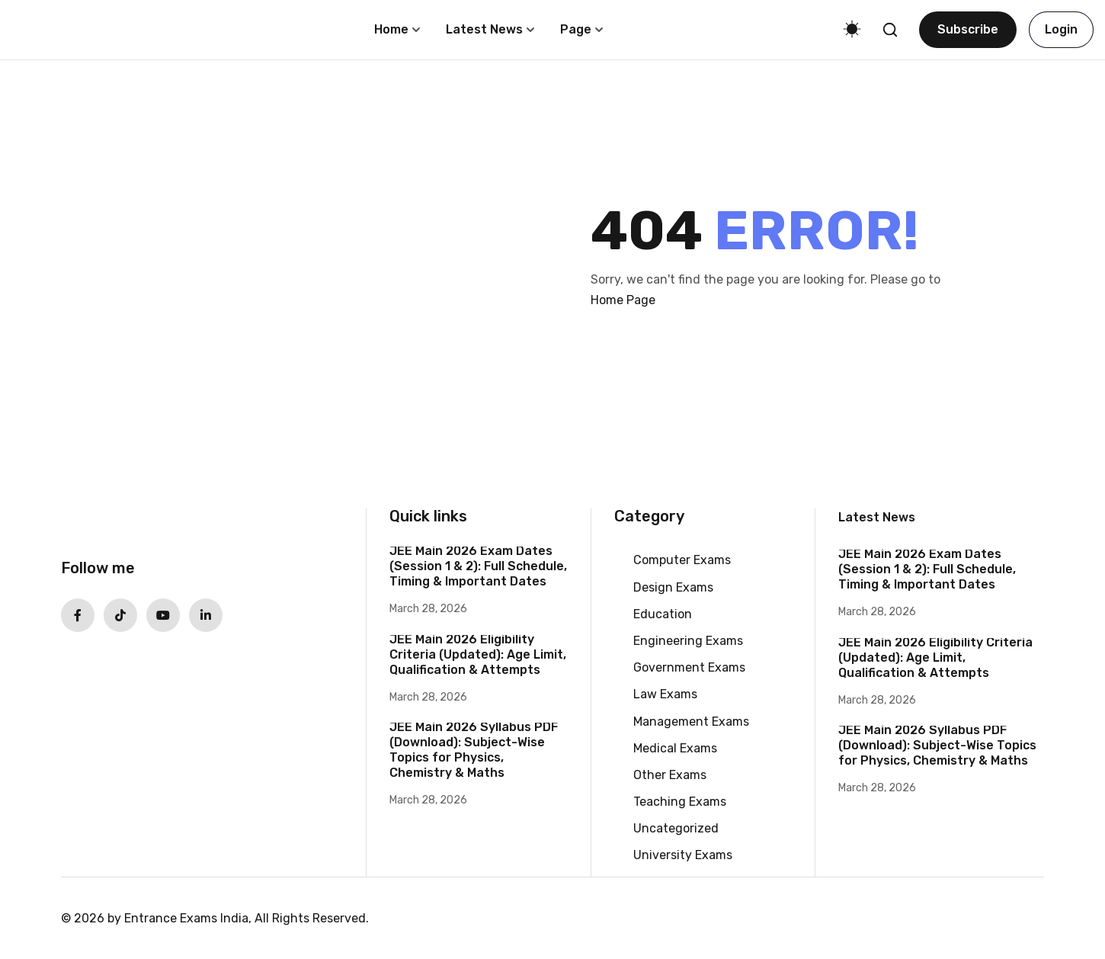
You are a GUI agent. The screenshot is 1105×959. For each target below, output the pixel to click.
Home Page (623, 300)
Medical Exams (675, 748)
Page (575, 29)
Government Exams (689, 667)
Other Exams (669, 775)
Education (662, 614)
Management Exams (691, 721)
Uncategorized (676, 828)
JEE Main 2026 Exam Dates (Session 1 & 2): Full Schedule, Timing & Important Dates (478, 566)
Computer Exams (682, 560)
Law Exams (665, 694)
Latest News (484, 29)
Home (391, 29)
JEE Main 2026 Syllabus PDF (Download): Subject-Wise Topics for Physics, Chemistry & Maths (473, 750)
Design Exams (673, 587)
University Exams (682, 855)
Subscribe (967, 29)
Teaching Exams (679, 801)
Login (1061, 29)
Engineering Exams (688, 640)
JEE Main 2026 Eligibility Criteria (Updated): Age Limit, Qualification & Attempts (477, 654)
